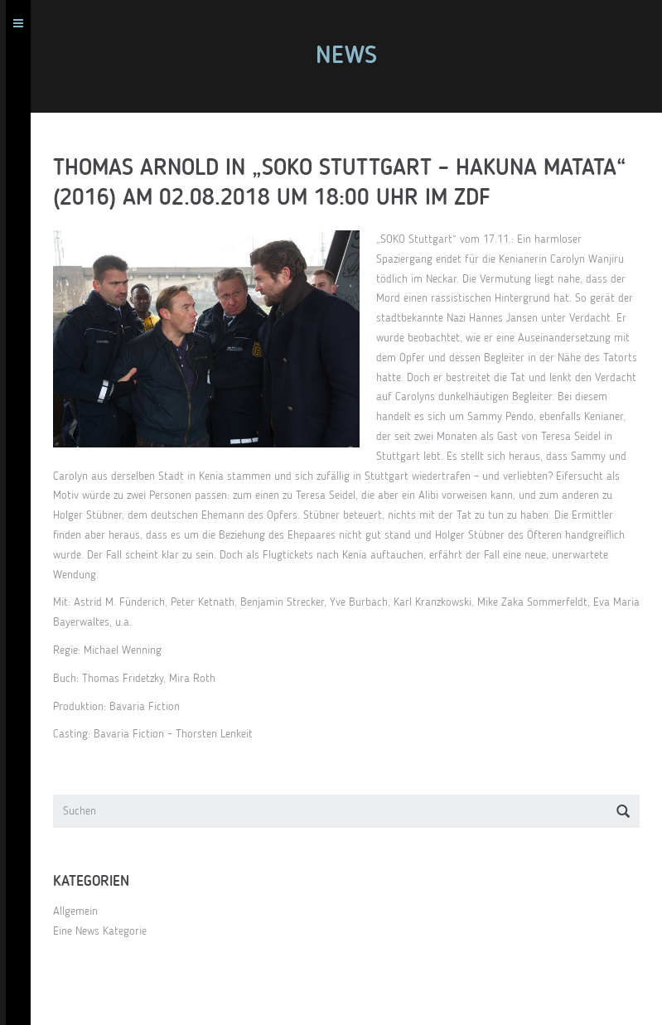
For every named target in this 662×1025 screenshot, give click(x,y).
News (352, 56)
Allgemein (81, 911)
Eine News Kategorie (105, 931)
